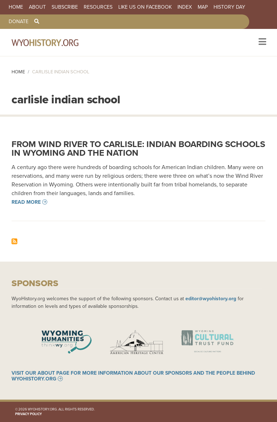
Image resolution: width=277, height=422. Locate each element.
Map (203, 7)
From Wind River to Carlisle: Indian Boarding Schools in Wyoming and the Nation (138, 148)
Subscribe (65, 7)
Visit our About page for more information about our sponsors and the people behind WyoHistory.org (133, 376)
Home (16, 7)
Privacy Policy (28, 414)
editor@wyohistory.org (210, 298)
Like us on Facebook (145, 7)
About (37, 7)
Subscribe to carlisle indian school (14, 241)
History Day (229, 7)
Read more (26, 202)
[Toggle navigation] (261, 42)
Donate (18, 22)
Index (184, 7)
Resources (98, 7)
